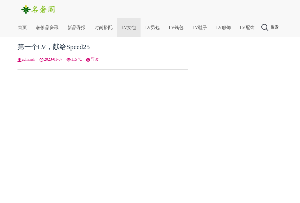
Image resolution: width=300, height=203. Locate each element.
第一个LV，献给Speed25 (53, 46)
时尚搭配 (104, 27)
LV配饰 (247, 27)
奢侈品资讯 (47, 27)
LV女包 (129, 27)
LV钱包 (176, 27)
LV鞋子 (199, 27)
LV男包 (152, 27)
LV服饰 (223, 27)
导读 (94, 59)
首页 (22, 27)
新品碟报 (76, 27)
